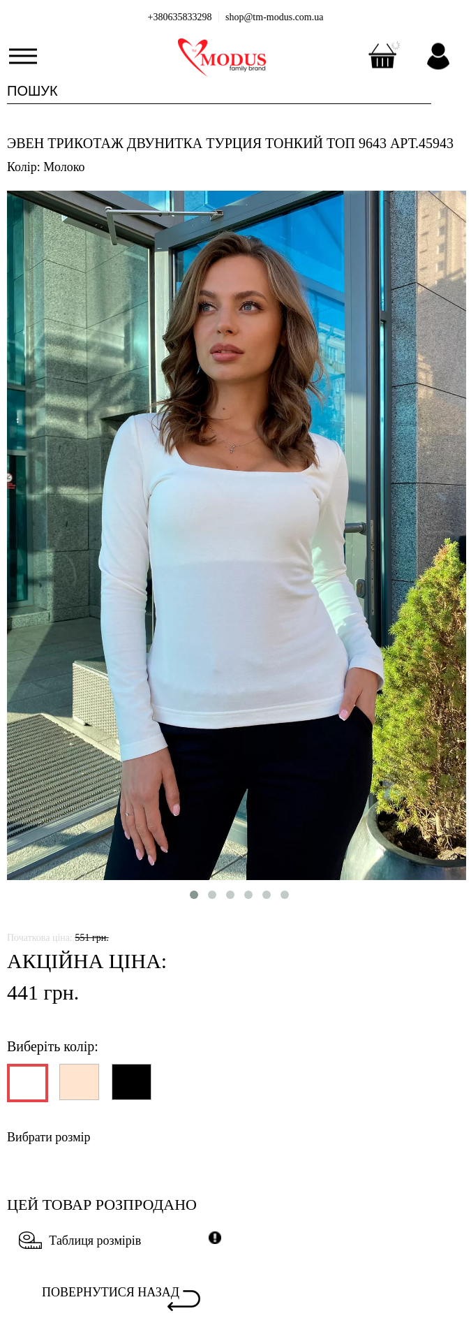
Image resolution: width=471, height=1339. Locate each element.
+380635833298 (180, 17)
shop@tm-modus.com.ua (274, 17)
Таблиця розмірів (80, 1240)
